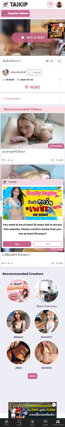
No (48, 244)
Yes (17, 244)
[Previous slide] (4, 204)
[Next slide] (61, 204)
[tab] (32, 221)
